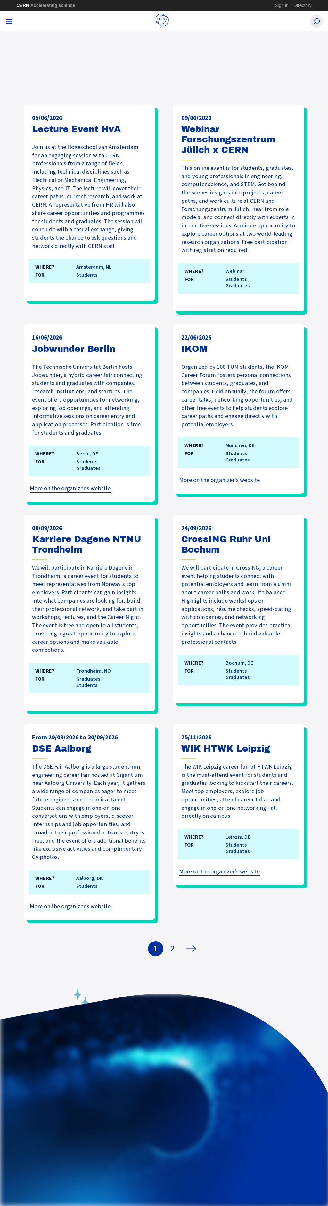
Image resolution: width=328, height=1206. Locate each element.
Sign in (282, 5)
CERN (45, 5)
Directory (303, 5)
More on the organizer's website (70, 489)
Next (192, 949)
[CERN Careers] (163, 21)
